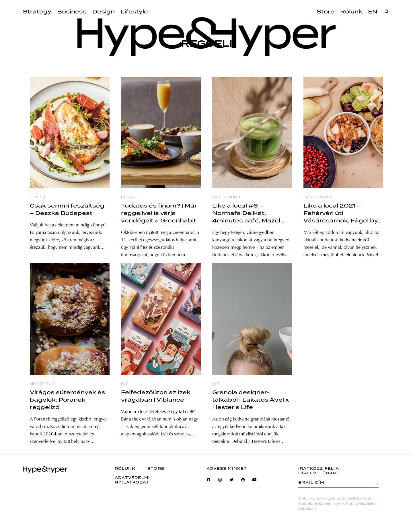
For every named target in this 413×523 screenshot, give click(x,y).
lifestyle (38, 197)
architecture (42, 384)
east (125, 384)
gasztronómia (226, 197)
